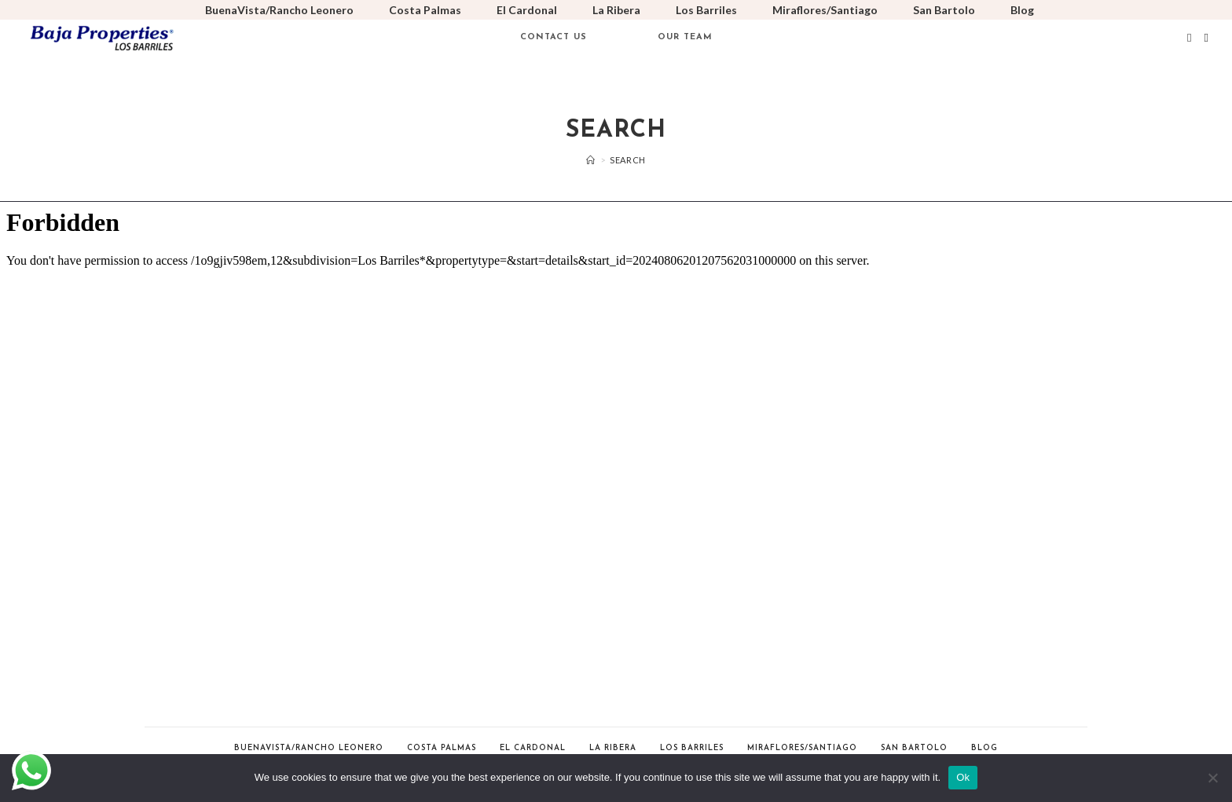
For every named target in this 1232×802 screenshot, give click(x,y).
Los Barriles (706, 9)
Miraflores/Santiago (825, 9)
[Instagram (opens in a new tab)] (1206, 37)
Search (628, 160)
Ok (963, 777)
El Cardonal (527, 9)
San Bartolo (944, 9)
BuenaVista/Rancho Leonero (279, 9)
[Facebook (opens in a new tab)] (1189, 37)
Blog (1022, 9)
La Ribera (616, 9)
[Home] (591, 160)
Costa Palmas (425, 9)
